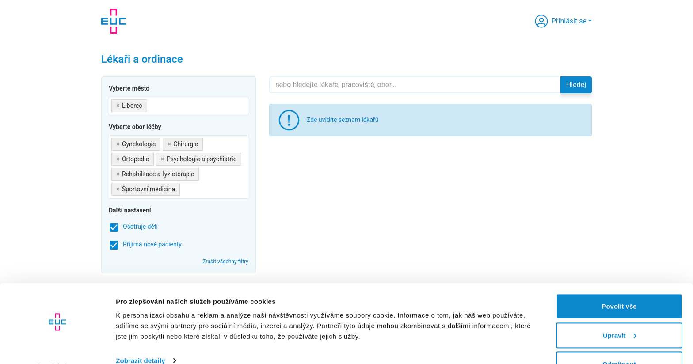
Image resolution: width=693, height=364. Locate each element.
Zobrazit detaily (140, 337)
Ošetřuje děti (140, 226)
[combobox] (178, 106)
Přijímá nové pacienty (152, 244)
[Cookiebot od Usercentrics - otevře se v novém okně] (57, 346)
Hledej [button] (576, 84)
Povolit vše (619, 282)
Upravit (619, 311)
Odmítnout (619, 340)
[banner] (113, 21)
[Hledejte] (415, 84)
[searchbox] (151, 104)
